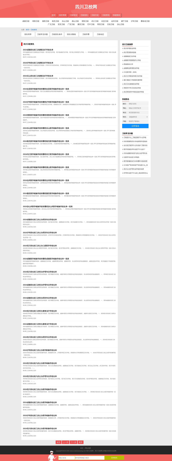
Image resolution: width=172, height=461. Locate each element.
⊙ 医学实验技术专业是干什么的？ (133, 149)
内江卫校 (95, 21)
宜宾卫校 (61, 24)
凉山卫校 (120, 24)
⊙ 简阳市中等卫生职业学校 (131, 88)
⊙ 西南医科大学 (127, 64)
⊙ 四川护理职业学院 (129, 48)
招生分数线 (71, 34)
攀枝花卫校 (145, 21)
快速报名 (116, 15)
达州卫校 (114, 21)
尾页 (80, 442)
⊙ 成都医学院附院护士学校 (131, 60)
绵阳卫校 (35, 21)
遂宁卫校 (124, 21)
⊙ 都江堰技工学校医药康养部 (132, 80)
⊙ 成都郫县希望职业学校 (130, 68)
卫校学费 (85, 34)
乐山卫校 (65, 21)
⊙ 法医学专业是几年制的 (130, 157)
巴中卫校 (90, 24)
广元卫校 (51, 24)
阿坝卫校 (100, 24)
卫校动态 (100, 34)
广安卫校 (71, 24)
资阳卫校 (85, 21)
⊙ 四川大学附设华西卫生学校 (132, 76)
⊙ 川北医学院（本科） (130, 72)
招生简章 (62, 15)
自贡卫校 (104, 21)
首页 (53, 15)
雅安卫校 (81, 24)
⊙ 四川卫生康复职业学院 (130, 84)
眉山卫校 (75, 21)
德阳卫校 (45, 21)
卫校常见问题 (42, 34)
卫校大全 (95, 15)
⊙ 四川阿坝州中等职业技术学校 (133, 92)
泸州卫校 (134, 21)
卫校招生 (84, 15)
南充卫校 (55, 21)
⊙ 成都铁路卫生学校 (129, 56)
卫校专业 (73, 15)
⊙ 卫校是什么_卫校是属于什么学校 (134, 137)
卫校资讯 (105, 15)
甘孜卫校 (110, 24)
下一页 (73, 442)
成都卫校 (25, 21)
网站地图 (88, 448)
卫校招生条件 (57, 34)
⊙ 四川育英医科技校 (129, 52)
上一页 (65, 442)
